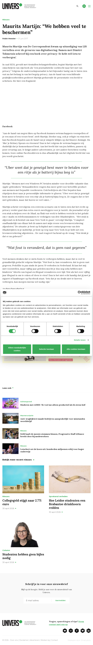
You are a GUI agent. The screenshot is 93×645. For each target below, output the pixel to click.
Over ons (14, 640)
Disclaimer (23, 640)
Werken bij (44, 640)
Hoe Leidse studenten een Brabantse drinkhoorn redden (67, 503)
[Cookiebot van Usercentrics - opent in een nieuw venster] (79, 292)
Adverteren (34, 640)
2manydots (86, 640)
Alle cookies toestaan (76, 349)
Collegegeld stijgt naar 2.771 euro (21, 502)
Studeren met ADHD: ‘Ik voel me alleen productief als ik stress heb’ (53, 404)
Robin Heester (9, 38)
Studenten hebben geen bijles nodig (23, 556)
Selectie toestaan (46, 349)
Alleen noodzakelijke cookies (17, 349)
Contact (54, 640)
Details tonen (79, 340)
